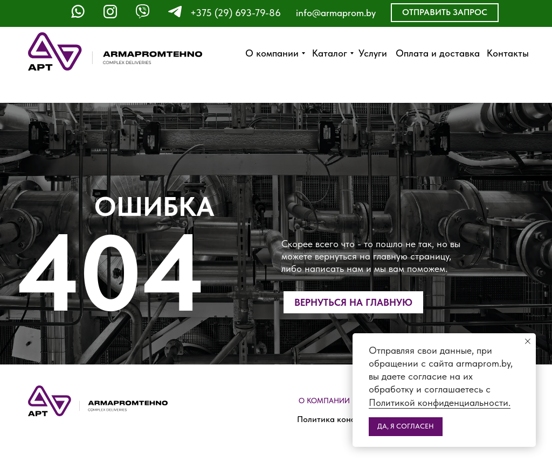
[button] (445, 12)
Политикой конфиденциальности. (439, 402)
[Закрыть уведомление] (527, 341)
